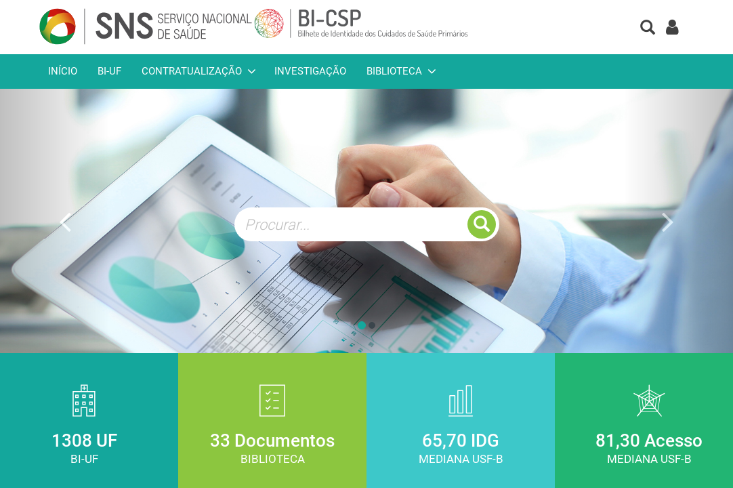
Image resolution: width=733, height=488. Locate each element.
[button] (647, 28)
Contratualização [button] (192, 71)
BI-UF (109, 71)
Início (62, 71)
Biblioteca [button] (394, 71)
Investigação (310, 71)
